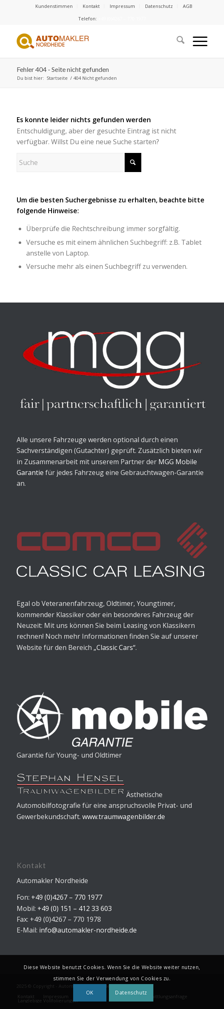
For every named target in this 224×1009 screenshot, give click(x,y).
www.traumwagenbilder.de (123, 816)
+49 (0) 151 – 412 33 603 (74, 908)
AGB (187, 6)
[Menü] (196, 41)
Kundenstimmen (54, 6)
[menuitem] (54, 6)
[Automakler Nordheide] (93, 41)
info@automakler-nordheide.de (88, 930)
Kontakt (91, 6)
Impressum (122, 6)
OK (90, 992)
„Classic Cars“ (114, 647)
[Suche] (176, 41)
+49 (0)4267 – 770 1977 (122, 18)
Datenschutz (159, 6)
